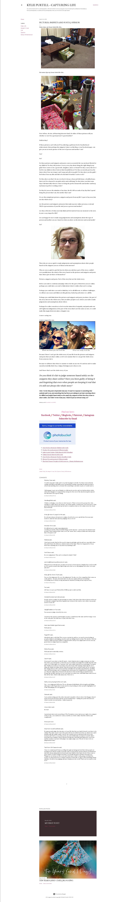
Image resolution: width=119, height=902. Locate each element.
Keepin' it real (25, 28)
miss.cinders (47, 707)
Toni (45, 587)
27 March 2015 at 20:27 (50, 724)
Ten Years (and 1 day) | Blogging (56, 880)
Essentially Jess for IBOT (51, 402)
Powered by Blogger (59, 894)
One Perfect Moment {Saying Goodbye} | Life (57, 457)
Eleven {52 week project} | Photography (55, 459)
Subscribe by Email (68, 418)
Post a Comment (47, 883)
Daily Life (23, 26)
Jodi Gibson (47, 552)
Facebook (45, 415)
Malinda (46, 540)
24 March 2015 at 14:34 (49, 547)
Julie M (46, 658)
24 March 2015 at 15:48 (49, 570)
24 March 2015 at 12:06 (49, 521)
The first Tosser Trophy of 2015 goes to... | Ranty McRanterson (63, 461)
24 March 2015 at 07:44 (50, 495)
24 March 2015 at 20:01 (50, 620)
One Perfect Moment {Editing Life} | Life (55, 447)
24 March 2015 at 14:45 (49, 557)
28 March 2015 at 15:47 (49, 742)
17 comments (52, 826)
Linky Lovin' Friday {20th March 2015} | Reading (58, 452)
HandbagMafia (48, 500)
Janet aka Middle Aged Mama (53, 625)
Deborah (46, 694)
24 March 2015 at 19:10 (49, 592)
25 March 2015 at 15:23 (49, 689)
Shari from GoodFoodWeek (52, 729)
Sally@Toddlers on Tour (51, 609)
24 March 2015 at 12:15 (49, 535)
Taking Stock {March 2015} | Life (53, 454)
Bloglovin (66, 415)
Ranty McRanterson (27, 34)
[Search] (95, 5)
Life (22, 30)
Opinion (23, 32)
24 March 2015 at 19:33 (49, 605)
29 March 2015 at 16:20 (49, 763)
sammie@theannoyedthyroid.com (54, 562)
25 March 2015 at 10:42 (49, 654)
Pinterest (77, 415)
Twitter (56, 415)
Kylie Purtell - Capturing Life (51, 5)
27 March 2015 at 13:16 (49, 702)
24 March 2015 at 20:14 (49, 630)
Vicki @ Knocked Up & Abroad (53, 597)
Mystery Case (48, 480)
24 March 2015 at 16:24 (49, 582)
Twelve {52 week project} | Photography (55, 450)
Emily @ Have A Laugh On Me (53, 514)
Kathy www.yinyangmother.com (53, 682)
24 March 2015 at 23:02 (50, 644)
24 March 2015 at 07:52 (50, 509)
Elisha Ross (47, 649)
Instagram (89, 415)
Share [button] (22, 19)
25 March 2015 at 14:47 (49, 677)
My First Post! (52, 823)
